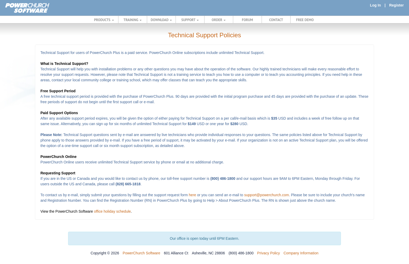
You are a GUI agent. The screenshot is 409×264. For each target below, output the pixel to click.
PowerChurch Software (141, 253)
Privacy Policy (268, 253)
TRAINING (133, 19)
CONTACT (276, 19)
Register (396, 5)
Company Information (301, 253)
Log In (375, 5)
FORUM (247, 19)
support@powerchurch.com (266, 195)
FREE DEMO (305, 19)
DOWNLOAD (161, 19)
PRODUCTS (104, 19)
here (192, 195)
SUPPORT (190, 19)
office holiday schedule (112, 211)
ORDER (219, 19)
